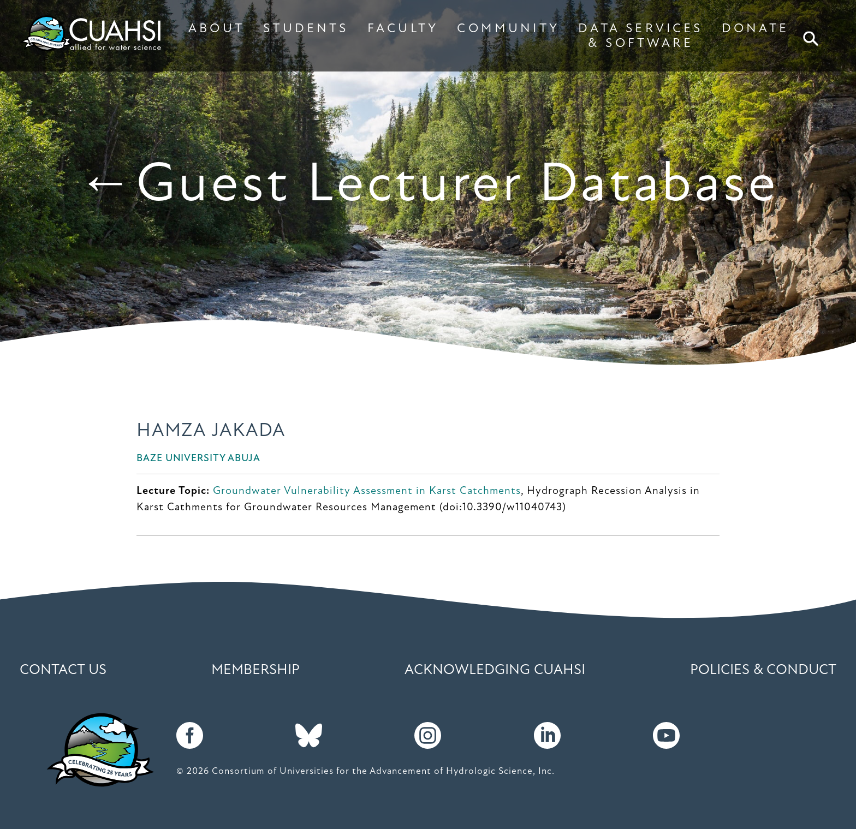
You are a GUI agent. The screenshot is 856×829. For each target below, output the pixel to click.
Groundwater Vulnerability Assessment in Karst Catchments (367, 491)
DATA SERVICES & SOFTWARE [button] (640, 36)
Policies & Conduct (763, 670)
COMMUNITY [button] (508, 28)
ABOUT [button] (216, 28)
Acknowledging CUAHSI (495, 670)
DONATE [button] (755, 28)
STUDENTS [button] (305, 28)
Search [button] (811, 38)
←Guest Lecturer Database (428, 186)
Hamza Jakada (211, 431)
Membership (255, 670)
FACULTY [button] (402, 28)
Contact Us (63, 670)
